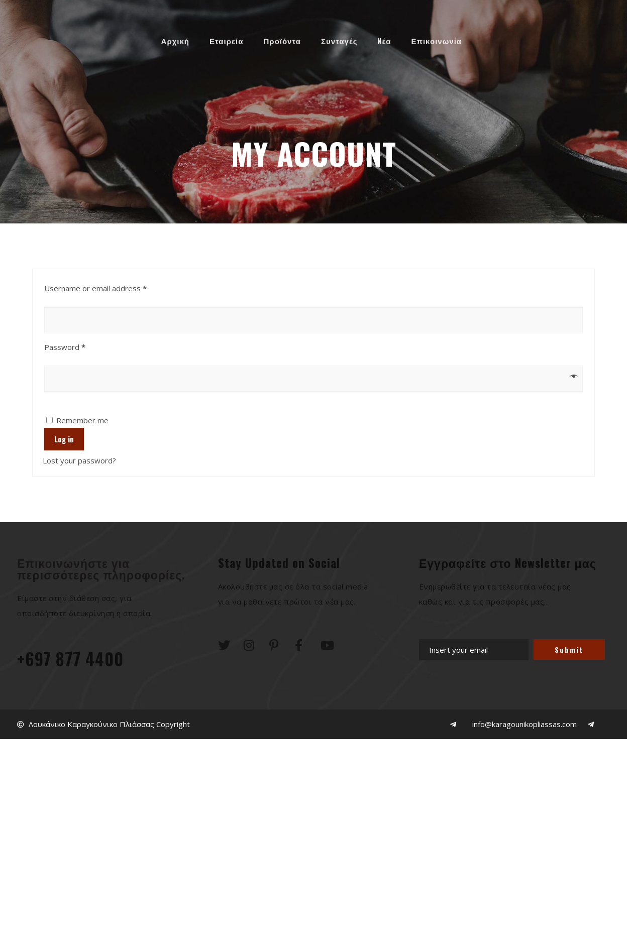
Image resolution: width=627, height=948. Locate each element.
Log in (64, 438)
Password (80, 345)
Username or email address (111, 287)
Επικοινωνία (436, 38)
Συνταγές (339, 38)
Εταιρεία (226, 38)
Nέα (384, 38)
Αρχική (175, 38)
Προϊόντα (282, 38)
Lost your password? (79, 460)
